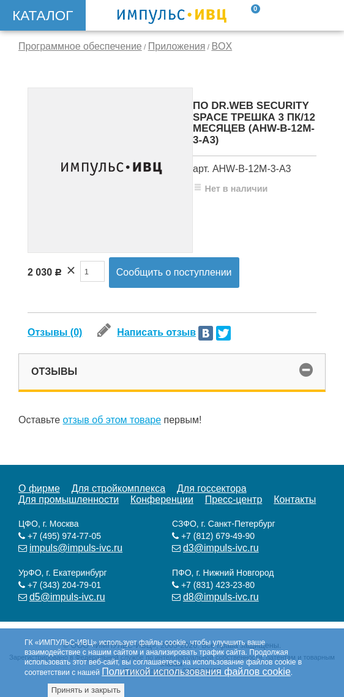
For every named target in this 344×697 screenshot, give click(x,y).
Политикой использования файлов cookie (196, 671)
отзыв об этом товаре (112, 420)
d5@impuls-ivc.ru (67, 597)
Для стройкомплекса (118, 488)
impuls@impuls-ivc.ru (75, 548)
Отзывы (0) (55, 332)
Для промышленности (68, 499)
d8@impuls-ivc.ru (221, 597)
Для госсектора (212, 488)
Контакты (295, 499)
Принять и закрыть (86, 690)
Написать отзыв (146, 332)
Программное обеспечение (80, 46)
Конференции (161, 499)
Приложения (177, 46)
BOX (221, 46)
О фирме (39, 488)
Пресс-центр (234, 499)
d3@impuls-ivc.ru (221, 548)
